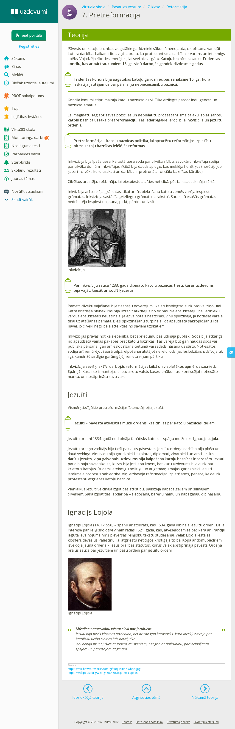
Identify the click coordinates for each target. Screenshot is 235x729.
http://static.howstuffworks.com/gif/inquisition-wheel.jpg (104, 669)
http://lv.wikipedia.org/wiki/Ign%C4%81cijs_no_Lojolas (102, 673)
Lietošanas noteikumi (149, 722)
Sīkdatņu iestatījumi (206, 722)
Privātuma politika (178, 722)
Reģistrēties (29, 46)
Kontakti (127, 722)
